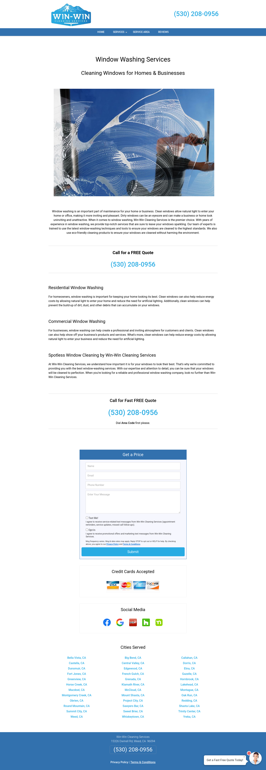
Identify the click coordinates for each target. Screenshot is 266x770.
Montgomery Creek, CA (77, 682)
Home (101, 32)
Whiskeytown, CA (133, 703)
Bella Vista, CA (76, 644)
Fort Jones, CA (76, 660)
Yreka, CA (189, 703)
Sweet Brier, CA (133, 698)
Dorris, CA (189, 649)
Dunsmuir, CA (76, 655)
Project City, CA (133, 687)
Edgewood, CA (133, 655)
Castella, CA (76, 649)
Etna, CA (189, 655)
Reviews (163, 32)
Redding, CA (189, 687)
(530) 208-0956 (196, 14)
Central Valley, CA (133, 649)
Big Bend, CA (133, 644)
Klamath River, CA (133, 671)
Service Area (141, 32)
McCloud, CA (133, 676)
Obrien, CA (76, 687)
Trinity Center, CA (189, 698)
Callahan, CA (189, 644)
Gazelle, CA (189, 660)
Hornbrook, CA (189, 666)
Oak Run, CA (189, 682)
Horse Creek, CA (76, 671)
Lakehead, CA (189, 671)
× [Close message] (244, 757)
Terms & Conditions (131, 531)
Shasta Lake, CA (189, 692)
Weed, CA (76, 703)
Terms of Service (159, 762)
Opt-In (92, 516)
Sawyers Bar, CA (133, 692)
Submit (133, 538)
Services (120, 33)
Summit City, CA (76, 698)
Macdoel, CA (77, 676)
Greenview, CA (76, 666)
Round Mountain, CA (77, 692)
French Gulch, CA (133, 660)
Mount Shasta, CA (132, 682)
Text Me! (93, 504)
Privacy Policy (113, 531)
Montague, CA (189, 676)
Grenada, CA (133, 666)
